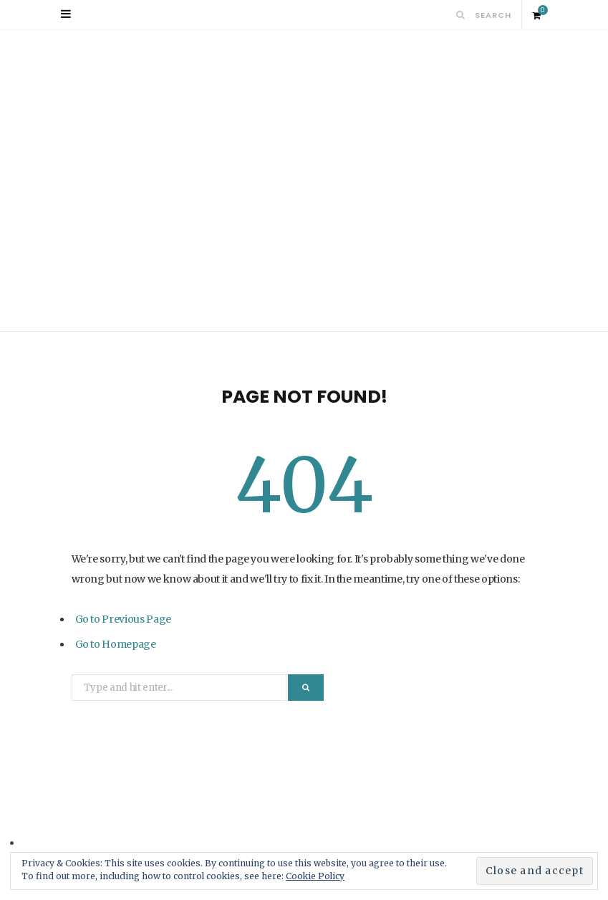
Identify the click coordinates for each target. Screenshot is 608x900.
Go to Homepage (115, 644)
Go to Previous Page (123, 619)
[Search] (460, 14)
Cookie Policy (315, 876)
